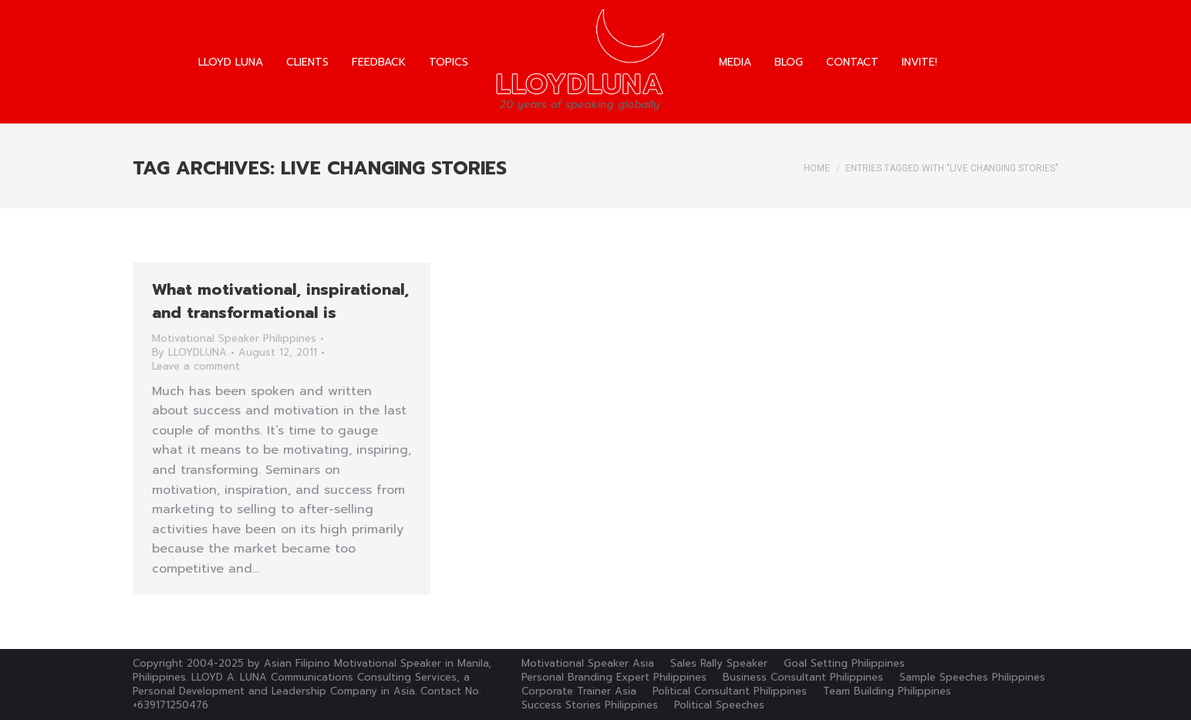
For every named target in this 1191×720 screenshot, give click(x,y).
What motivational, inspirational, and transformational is (280, 301)
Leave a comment (196, 367)
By (189, 353)
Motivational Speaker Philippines (234, 338)
